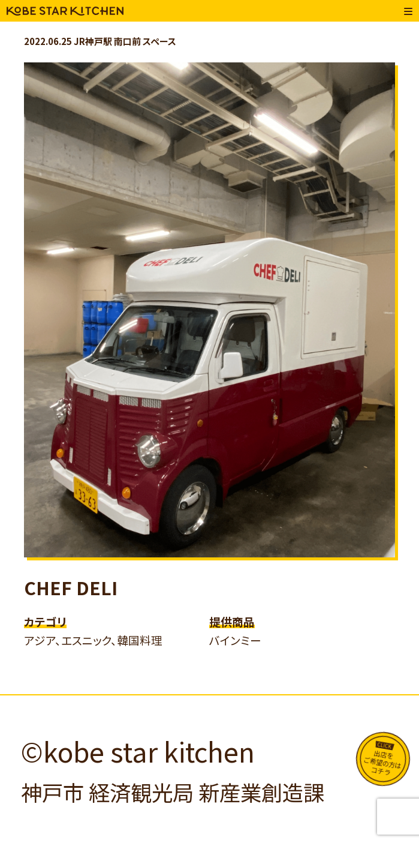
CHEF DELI (70, 587)
